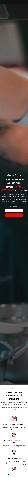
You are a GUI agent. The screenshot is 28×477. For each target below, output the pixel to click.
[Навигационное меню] (26, 1)
